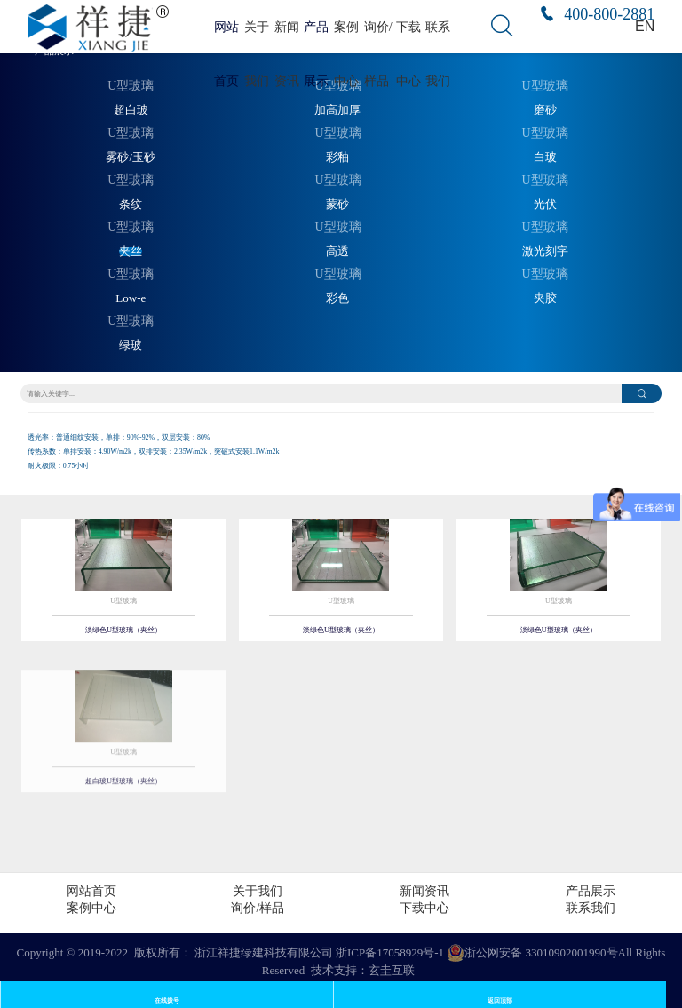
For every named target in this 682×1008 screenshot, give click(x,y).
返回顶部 (500, 1000)
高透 (337, 251)
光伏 (545, 204)
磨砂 (545, 110)
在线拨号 (167, 1000)
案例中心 (91, 908)
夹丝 (130, 251)
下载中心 (424, 908)
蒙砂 (337, 204)
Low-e (130, 298)
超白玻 (131, 110)
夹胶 (545, 298)
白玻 (545, 157)
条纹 (130, 204)
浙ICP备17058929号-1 (390, 952)
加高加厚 (337, 110)
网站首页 (91, 891)
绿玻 (130, 345)
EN (644, 26)
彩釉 (337, 157)
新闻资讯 (424, 891)
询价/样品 (257, 908)
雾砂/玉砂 (130, 157)
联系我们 (590, 908)
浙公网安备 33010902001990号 (532, 953)
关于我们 (257, 891)
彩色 (337, 298)
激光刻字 (545, 251)
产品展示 (590, 891)
